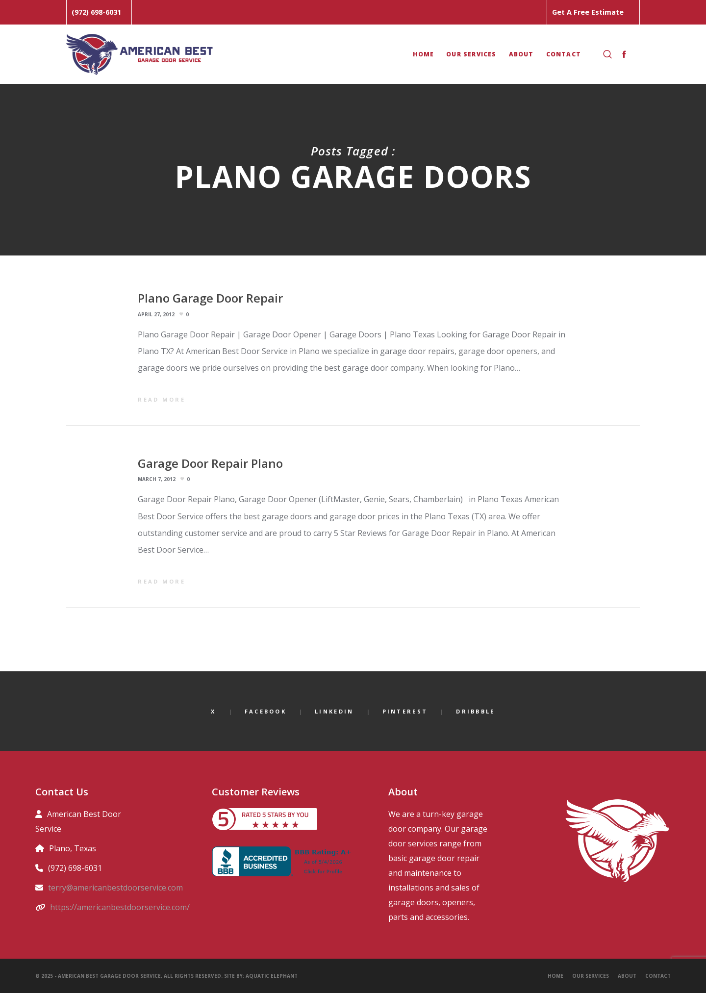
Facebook (265, 711)
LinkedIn (334, 711)
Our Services (590, 975)
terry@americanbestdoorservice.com (115, 887)
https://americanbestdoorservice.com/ (120, 907)
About (627, 975)
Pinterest (405, 711)
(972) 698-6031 (96, 12)
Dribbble (475, 711)
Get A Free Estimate (588, 12)
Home (555, 975)
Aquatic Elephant (272, 975)
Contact (658, 975)
